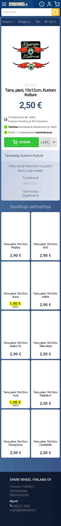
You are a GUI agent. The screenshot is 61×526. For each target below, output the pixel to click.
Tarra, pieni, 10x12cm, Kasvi (15, 295)
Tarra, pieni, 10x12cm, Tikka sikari (45, 344)
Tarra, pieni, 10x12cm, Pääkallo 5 (45, 394)
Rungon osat (25, 21)
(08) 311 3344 (21, 506)
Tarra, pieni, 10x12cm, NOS (45, 246)
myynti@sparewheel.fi (23, 510)
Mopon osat (9, 21)
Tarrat (38, 21)
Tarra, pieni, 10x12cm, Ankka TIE (15, 344)
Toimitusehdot (18, 490)
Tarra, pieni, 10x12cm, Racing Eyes (15, 443)
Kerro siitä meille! (30, 171)
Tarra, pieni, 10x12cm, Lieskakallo (45, 443)
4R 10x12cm (51, 21)
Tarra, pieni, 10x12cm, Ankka (45, 295)
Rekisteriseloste (19, 494)
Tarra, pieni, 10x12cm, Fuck (15, 394)
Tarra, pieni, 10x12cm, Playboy (15, 246)
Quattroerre (30, 195)
